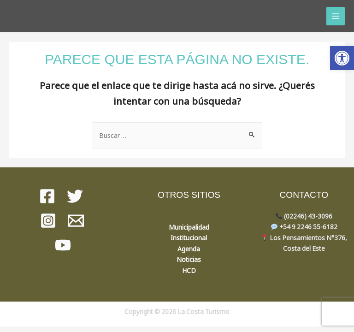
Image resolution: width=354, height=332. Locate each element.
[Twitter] (75, 196)
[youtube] (63, 245)
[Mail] (76, 220)
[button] (342, 58)
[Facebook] (47, 196)
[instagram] (48, 220)
